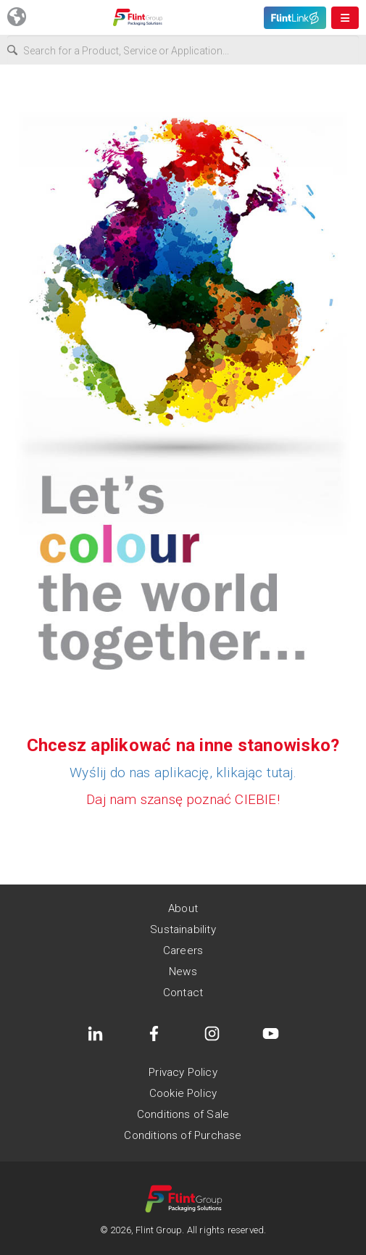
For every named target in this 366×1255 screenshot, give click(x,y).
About (183, 908)
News (183, 971)
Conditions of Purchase (182, 1135)
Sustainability (183, 929)
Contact (183, 992)
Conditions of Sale (183, 1114)
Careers (183, 950)
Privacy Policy (183, 1072)
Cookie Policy (183, 1093)
